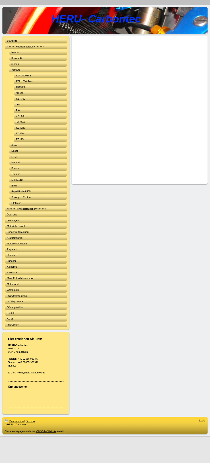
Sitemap (30, 421)
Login (202, 420)
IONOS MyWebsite (46, 431)
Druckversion (14, 421)
